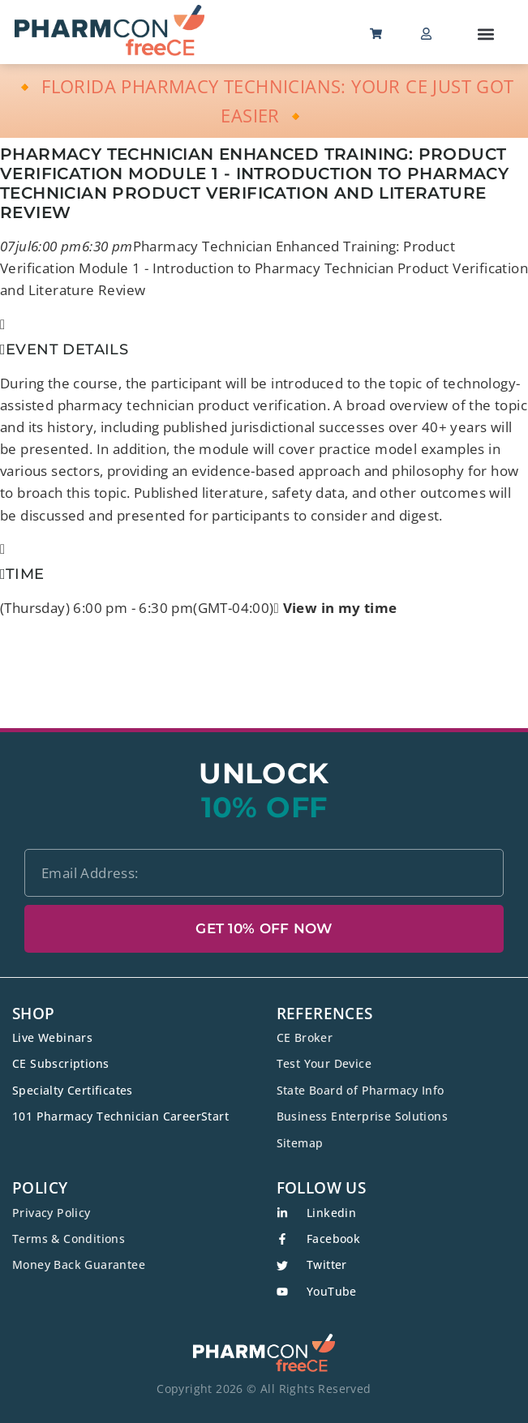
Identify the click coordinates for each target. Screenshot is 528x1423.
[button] (486, 33)
